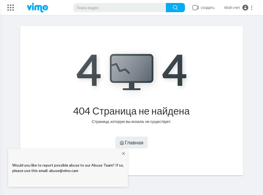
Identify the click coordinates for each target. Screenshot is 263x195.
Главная (132, 142)
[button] (238, 7)
